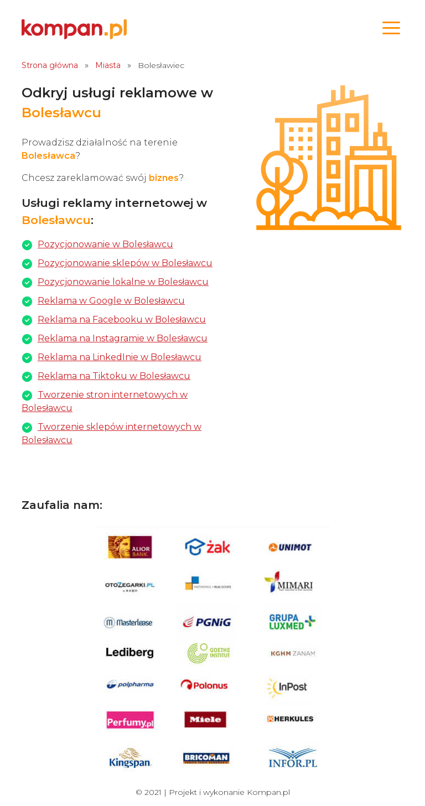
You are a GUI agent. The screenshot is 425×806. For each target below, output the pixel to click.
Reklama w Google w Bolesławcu (111, 300)
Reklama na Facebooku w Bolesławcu (122, 319)
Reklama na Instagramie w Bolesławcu (123, 338)
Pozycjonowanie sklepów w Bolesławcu (125, 263)
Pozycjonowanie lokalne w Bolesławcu (123, 282)
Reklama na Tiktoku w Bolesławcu (114, 376)
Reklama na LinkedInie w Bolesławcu (119, 357)
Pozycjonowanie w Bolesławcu (105, 244)
